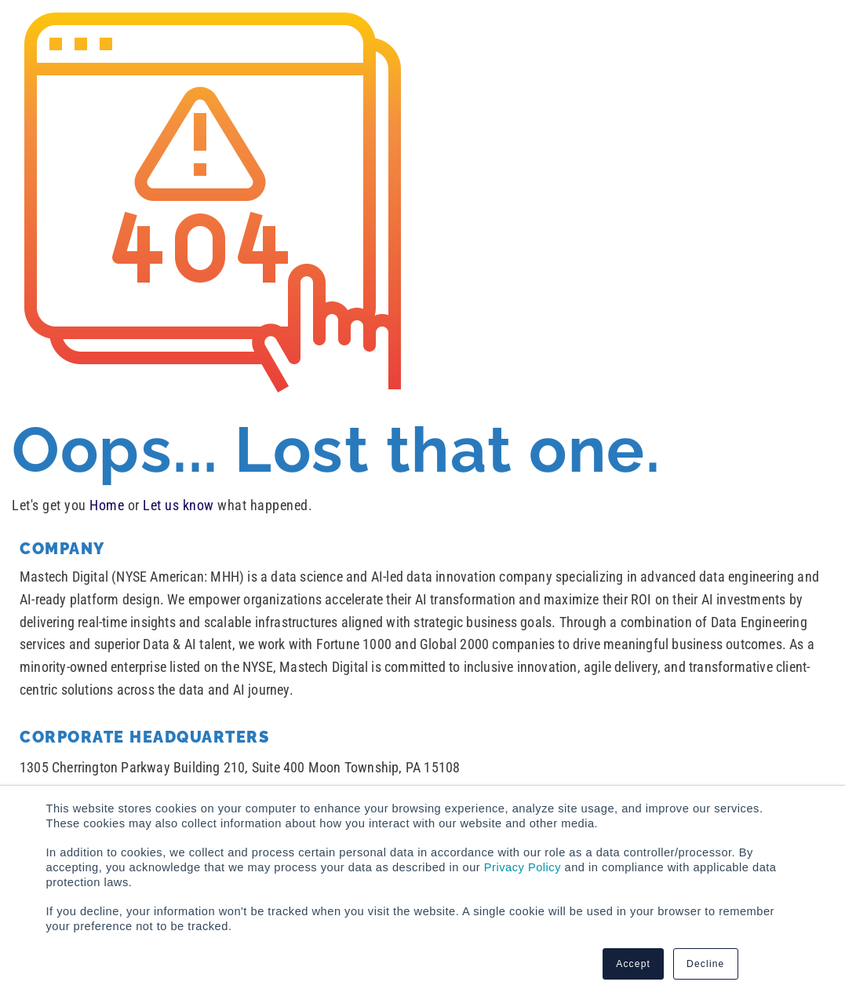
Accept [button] (633, 963)
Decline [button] (705, 963)
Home (106, 505)
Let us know (178, 505)
